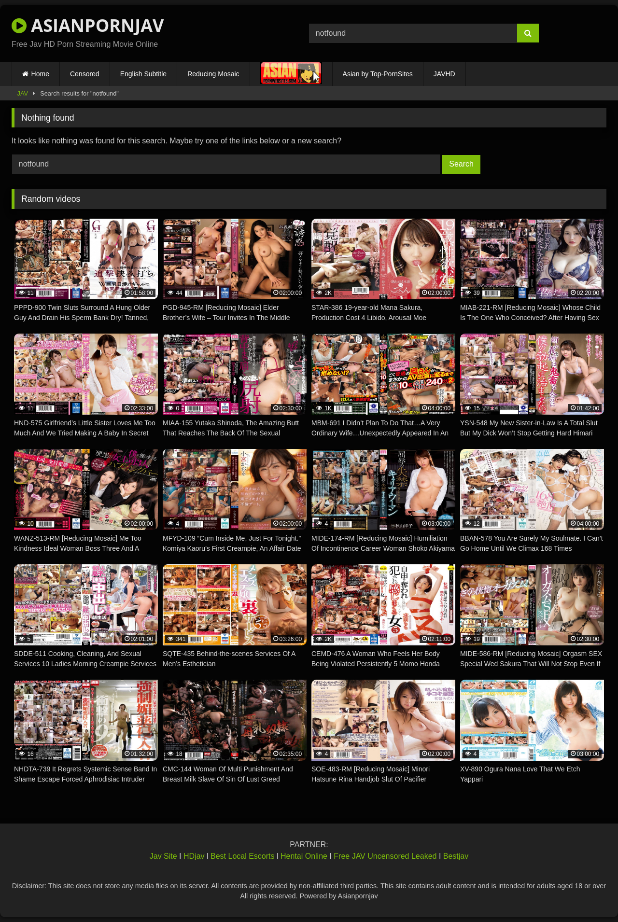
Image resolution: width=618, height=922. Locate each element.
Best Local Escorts (243, 856)
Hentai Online (304, 856)
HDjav (194, 856)
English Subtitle (143, 74)
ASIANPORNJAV (88, 25)
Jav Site (163, 856)
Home (40, 74)
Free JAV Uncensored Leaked (385, 856)
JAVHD (444, 74)
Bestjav (455, 856)
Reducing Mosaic (213, 74)
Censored (84, 74)
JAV (22, 93)
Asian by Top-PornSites (378, 74)
